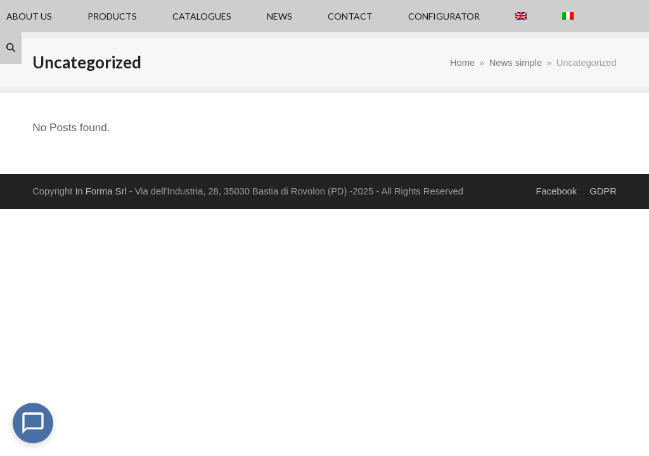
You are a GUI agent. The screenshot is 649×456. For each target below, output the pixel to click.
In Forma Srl (100, 191)
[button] (11, 48)
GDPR (603, 191)
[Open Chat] (33, 423)
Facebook (556, 191)
